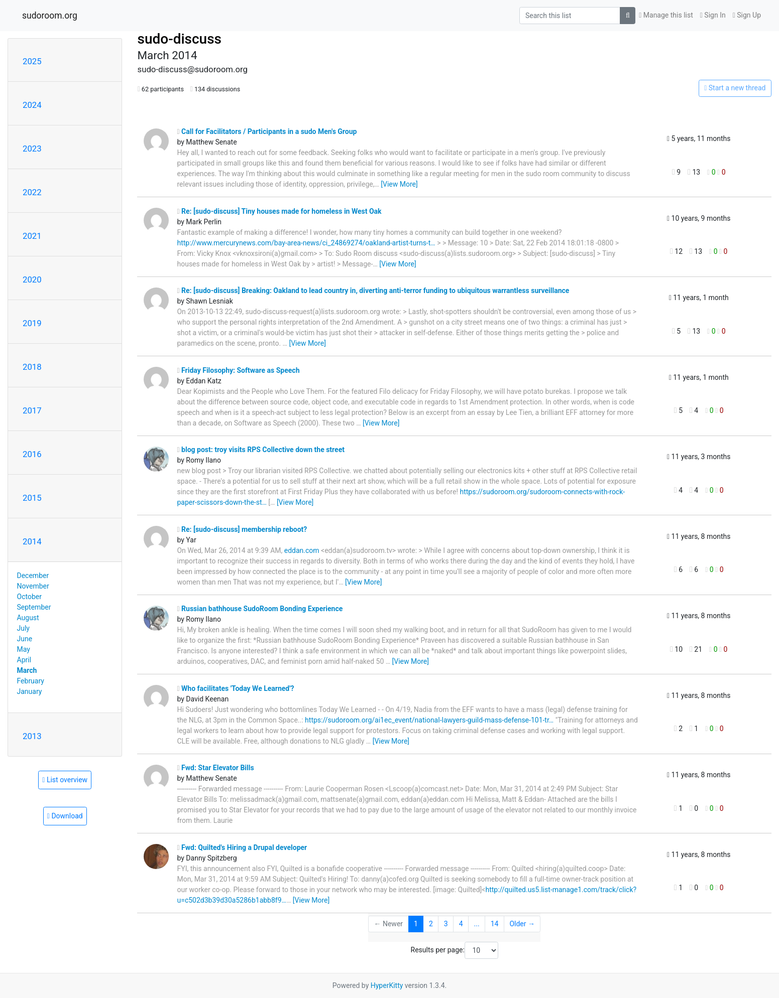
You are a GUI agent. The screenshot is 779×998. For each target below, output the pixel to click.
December (33, 576)
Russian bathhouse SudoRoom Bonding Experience (260, 609)
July (23, 628)
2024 (32, 105)
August (28, 618)
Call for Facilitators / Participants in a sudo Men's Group (267, 131)
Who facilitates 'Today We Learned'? (235, 688)
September (34, 607)
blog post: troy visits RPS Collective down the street (260, 450)
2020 (32, 279)
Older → (522, 924)
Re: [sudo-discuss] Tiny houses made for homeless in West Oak (279, 211)
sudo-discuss (179, 39)
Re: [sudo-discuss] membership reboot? (242, 529)
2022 (32, 192)
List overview (64, 780)
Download (65, 816)
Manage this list (666, 15)
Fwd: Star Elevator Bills (215, 768)
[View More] (399, 184)
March (27, 670)
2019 (32, 323)
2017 (32, 410)
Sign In (713, 15)
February (30, 681)
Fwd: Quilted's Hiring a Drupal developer (242, 847)
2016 (32, 454)
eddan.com (301, 550)
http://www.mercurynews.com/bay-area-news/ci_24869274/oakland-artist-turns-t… (306, 243)
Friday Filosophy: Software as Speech (238, 370)
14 (495, 924)
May (23, 649)
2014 (32, 541)
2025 (32, 61)
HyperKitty (387, 985)
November (33, 586)
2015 (32, 498)
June (25, 639)
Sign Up (747, 15)
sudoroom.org (49, 16)
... (477, 924)
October (29, 597)
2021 (32, 236)
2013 (32, 736)
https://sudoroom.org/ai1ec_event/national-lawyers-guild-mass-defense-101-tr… (429, 720)
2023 (32, 149)
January (29, 691)
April (24, 660)
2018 (32, 367)
